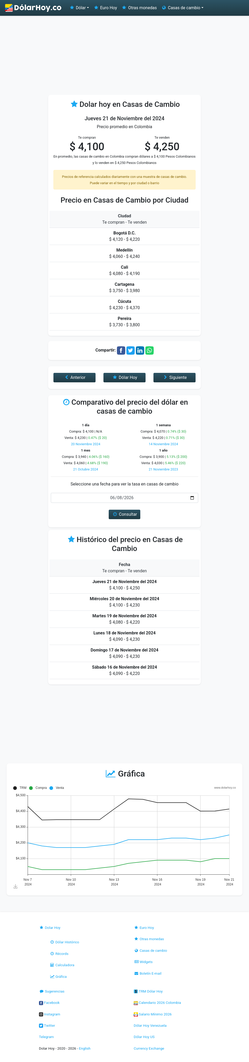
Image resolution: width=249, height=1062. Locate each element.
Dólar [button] (77, 7)
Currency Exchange (149, 1048)
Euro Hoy (105, 7)
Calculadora (61, 965)
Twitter (47, 1025)
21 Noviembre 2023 (163, 469)
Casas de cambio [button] (180, 7)
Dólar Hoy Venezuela (150, 1025)
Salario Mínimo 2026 (153, 1014)
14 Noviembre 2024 (163, 444)
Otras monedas (139, 7)
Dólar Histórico (64, 942)
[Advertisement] (124, 55)
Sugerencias (51, 991)
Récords (58, 953)
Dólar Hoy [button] (124, 377)
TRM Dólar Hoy (148, 991)
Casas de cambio (150, 950)
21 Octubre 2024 (85, 469)
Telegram (46, 1037)
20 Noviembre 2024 (85, 444)
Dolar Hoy (50, 927)
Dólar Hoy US (144, 1037)
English (85, 1048)
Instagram (49, 1014)
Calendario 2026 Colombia (157, 1002)
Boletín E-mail (147, 973)
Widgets (143, 962)
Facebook (49, 1002)
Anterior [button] (74, 377)
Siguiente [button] (174, 377)
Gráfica (58, 976)
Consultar (124, 514)
